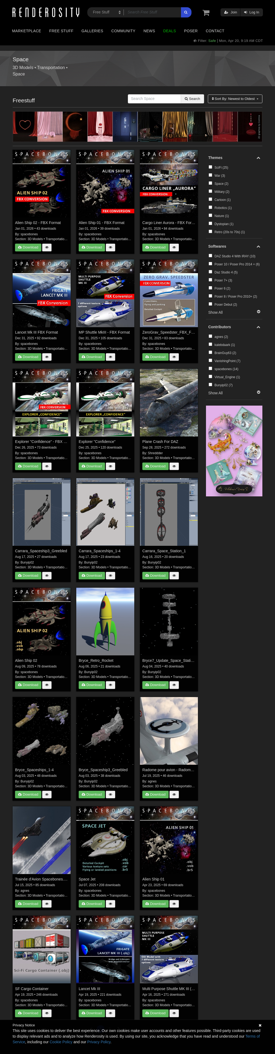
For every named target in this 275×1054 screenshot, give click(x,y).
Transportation (51, 67)
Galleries (92, 31)
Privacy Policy (98, 1042)
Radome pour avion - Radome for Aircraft (169, 770)
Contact (215, 31)
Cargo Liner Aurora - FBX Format (169, 223)
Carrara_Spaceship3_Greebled (41, 551)
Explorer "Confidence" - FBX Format (41, 441)
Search (192, 99)
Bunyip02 (27, 562)
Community (123, 31)
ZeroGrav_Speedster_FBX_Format (169, 332)
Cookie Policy (61, 1042)
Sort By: (234, 99)
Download (28, 247)
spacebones (29, 234)
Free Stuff (61, 31)
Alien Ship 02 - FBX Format (38, 223)
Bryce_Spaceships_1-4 (34, 770)
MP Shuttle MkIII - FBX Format (104, 332)
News (149, 31)
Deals (169, 31)
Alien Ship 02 (26, 660)
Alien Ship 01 (153, 879)
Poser (191, 31)
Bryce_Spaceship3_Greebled (103, 770)
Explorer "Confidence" (97, 441)
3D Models (23, 67)
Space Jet (87, 879)
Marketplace (26, 31)
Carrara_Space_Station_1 (164, 551)
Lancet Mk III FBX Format (36, 332)
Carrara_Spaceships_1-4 (100, 551)
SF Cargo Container (32, 989)
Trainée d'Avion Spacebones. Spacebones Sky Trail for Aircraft (41, 879)
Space (19, 73)
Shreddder (155, 453)
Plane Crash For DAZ (160, 441)
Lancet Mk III (89, 989)
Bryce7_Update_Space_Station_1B (169, 660)
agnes (152, 781)
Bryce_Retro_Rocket (96, 660)
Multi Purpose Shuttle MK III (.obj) (169, 989)
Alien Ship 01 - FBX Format (101, 223)
